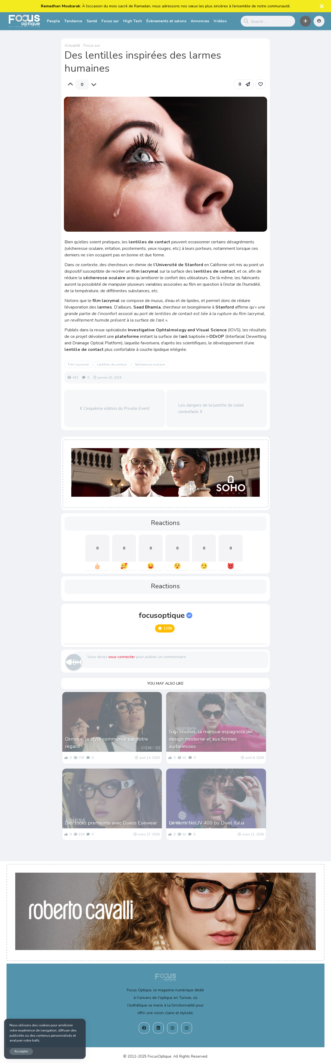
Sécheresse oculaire (150, 364)
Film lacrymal (78, 364)
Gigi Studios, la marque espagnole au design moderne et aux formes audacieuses (210, 739)
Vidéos (220, 21)
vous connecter (121, 656)
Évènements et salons (166, 21)
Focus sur (110, 21)
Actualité (72, 45)
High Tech (132, 21)
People (53, 21)
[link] (260, 84)
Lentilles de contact (112, 364)
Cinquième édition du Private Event (115, 408)
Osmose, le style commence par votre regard (106, 743)
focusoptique (165, 615)
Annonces (200, 21)
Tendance (73, 21)
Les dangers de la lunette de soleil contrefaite (211, 408)
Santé (91, 21)
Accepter (21, 1051)
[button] (305, 21)
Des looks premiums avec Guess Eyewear (111, 823)
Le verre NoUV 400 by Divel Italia (206, 823)
